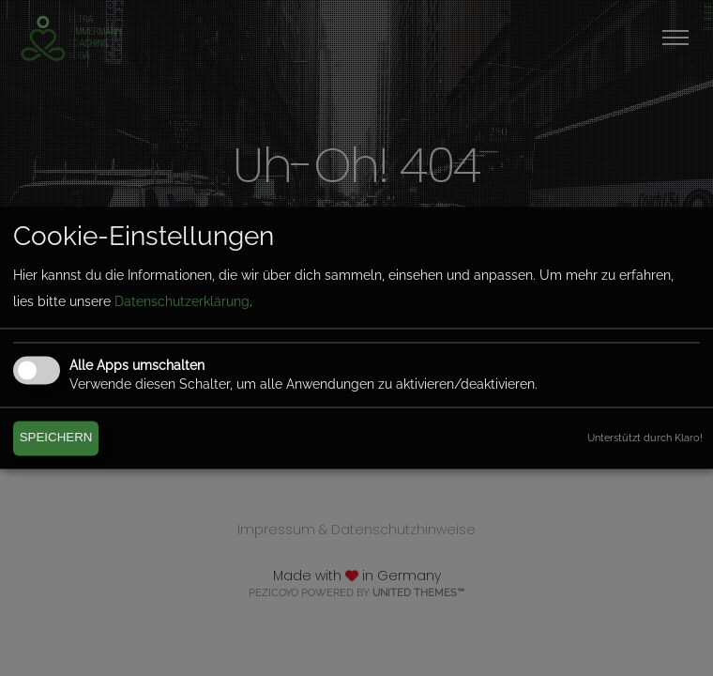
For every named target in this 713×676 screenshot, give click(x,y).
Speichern (56, 438)
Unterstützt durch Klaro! (645, 437)
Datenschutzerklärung (182, 301)
